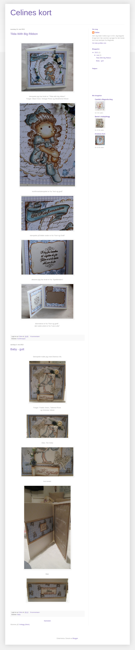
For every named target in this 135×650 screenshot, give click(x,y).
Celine (97, 32)
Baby (19, 614)
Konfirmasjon (21, 338)
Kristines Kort (100, 134)
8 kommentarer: (35, 612)
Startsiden (47, 621)
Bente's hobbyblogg (102, 117)
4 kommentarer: (35, 336)
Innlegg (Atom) (24, 624)
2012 (97, 52)
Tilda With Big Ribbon (24, 33)
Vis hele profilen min (99, 43)
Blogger (75, 638)
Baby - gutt (17, 349)
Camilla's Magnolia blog (104, 99)
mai (97, 55)
